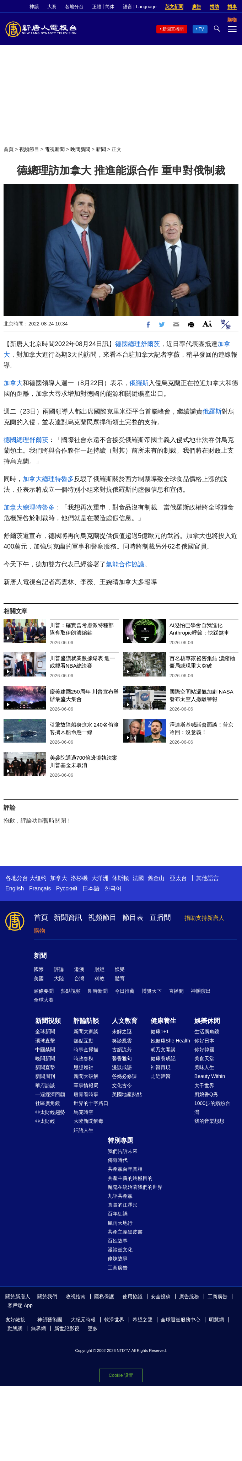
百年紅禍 (118, 1214)
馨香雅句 (122, 1058)
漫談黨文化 (120, 1249)
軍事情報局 (86, 1085)
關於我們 (47, 1296)
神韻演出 (201, 991)
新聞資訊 (68, 917)
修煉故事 (118, 1258)
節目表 (133, 917)
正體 (96, 6)
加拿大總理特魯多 (48, 478)
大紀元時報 (83, 1319)
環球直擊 (45, 1041)
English (14, 888)
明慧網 (216, 1319)
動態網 (14, 1328)
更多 (93, 1328)
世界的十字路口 (91, 1103)
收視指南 (76, 1296)
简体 (109, 6)
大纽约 (38, 878)
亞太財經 (45, 1121)
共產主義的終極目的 (130, 1178)
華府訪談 (45, 1085)
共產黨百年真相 (125, 1169)
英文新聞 (174, 6)
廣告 (196, 6)
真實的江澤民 (123, 1205)
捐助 (214, 6)
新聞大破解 (86, 1076)
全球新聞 (45, 1031)
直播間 (160, 917)
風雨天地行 (120, 1223)
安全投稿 (161, 1296)
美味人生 (204, 1067)
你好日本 (204, 1041)
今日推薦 (125, 991)
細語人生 (83, 1130)
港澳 (79, 969)
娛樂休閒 (207, 1020)
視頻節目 (29, 149)
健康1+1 (160, 1031)
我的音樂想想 (209, 1121)
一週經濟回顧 (50, 1094)
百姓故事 (118, 1241)
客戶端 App (20, 1305)
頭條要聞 (44, 991)
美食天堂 (204, 1058)
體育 (120, 978)
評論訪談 (86, 1020)
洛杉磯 (79, 878)
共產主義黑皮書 (125, 1232)
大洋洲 (99, 878)
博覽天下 (152, 991)
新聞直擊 (45, 1067)
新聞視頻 (48, 1020)
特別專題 (120, 1140)
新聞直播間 (173, 29)
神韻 (34, 6)
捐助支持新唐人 (204, 918)
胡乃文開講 (163, 1049)
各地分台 (74, 6)
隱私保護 (104, 1296)
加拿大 (13, 383)
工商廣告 (118, 1268)
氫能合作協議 (125, 564)
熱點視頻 (71, 991)
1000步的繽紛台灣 (212, 1107)
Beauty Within (209, 1076)
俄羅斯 (139, 383)
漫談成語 (122, 1067)
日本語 (91, 888)
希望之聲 (142, 1319)
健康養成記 (163, 1058)
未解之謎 (122, 1031)
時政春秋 (83, 1058)
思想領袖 (83, 1067)
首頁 (9, 149)
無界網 (38, 1328)
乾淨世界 (114, 1319)
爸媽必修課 (124, 1076)
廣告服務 (189, 1296)
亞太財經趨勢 (50, 1112)
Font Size (207, 323)
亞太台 (178, 878)
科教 (99, 978)
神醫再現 (161, 1067)
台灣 (79, 978)
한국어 (113, 888)
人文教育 (125, 1020)
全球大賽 (44, 1000)
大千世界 (204, 1085)
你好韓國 (204, 1049)
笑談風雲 (122, 1041)
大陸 (59, 978)
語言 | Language (139, 6)
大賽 (52, 6)
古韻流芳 (122, 1049)
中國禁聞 (45, 1049)
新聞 (101, 149)
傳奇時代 (118, 1160)
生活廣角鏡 (206, 1031)
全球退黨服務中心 (180, 1319)
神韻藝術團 (49, 1319)
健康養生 (163, 1020)
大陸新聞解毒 (88, 1121)
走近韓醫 (161, 1076)
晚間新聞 (80, 149)
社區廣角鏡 (47, 1103)
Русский (66, 888)
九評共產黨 (120, 1196)
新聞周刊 (45, 1076)
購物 (39, 931)
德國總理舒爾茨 (137, 343)
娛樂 (120, 969)
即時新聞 (98, 991)
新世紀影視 (66, 1328)
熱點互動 (83, 1041)
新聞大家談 (86, 1031)
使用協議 (132, 1296)
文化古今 (122, 1085)
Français (40, 888)
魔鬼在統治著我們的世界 (135, 1187)
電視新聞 (55, 149)
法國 (138, 878)
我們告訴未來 (123, 1151)
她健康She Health (170, 1041)
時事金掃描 (86, 1049)
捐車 (232, 6)
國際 (39, 969)
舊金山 (156, 878)
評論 (59, 969)
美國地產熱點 (127, 1094)
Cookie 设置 (121, 1375)
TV (201, 29)
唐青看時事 (86, 1094)
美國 (39, 978)
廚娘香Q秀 (206, 1094)
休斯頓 (120, 878)
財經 (99, 969)
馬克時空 (83, 1112)
